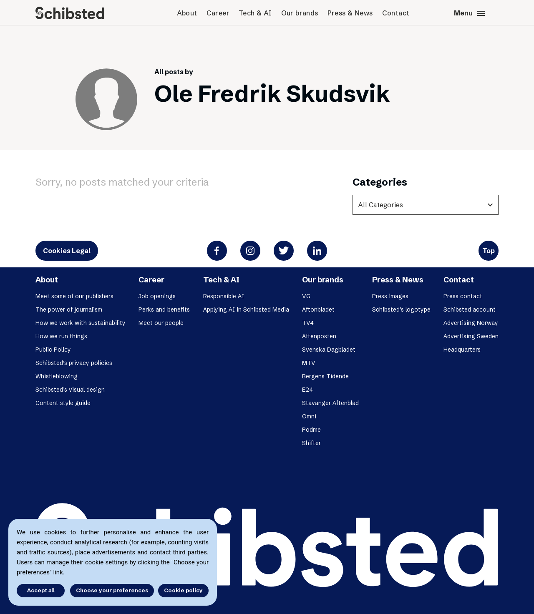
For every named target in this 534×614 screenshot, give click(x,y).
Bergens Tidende (325, 376)
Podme (311, 429)
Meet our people (161, 323)
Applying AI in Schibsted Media (246, 309)
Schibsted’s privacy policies (73, 363)
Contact (396, 13)
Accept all (41, 590)
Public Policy (53, 349)
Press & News (350, 13)
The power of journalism (68, 309)
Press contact (462, 296)
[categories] (426, 205)
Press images (390, 296)
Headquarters (462, 349)
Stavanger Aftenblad (330, 403)
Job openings (157, 296)
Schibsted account (469, 309)
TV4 (308, 323)
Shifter (311, 443)
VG (306, 296)
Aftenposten (319, 336)
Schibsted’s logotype (401, 309)
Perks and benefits (164, 309)
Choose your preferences (112, 590)
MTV (308, 363)
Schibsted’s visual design (70, 389)
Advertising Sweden (471, 336)
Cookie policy (183, 590)
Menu (470, 13)
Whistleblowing (56, 376)
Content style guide (63, 403)
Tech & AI (255, 13)
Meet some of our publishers (74, 296)
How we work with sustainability (80, 323)
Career (218, 13)
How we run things (61, 336)
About (187, 13)
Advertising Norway (470, 323)
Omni (309, 416)
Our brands (299, 13)
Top (488, 251)
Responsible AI (223, 296)
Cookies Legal (67, 251)
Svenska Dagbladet (328, 349)
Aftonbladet (318, 309)
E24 (307, 389)
